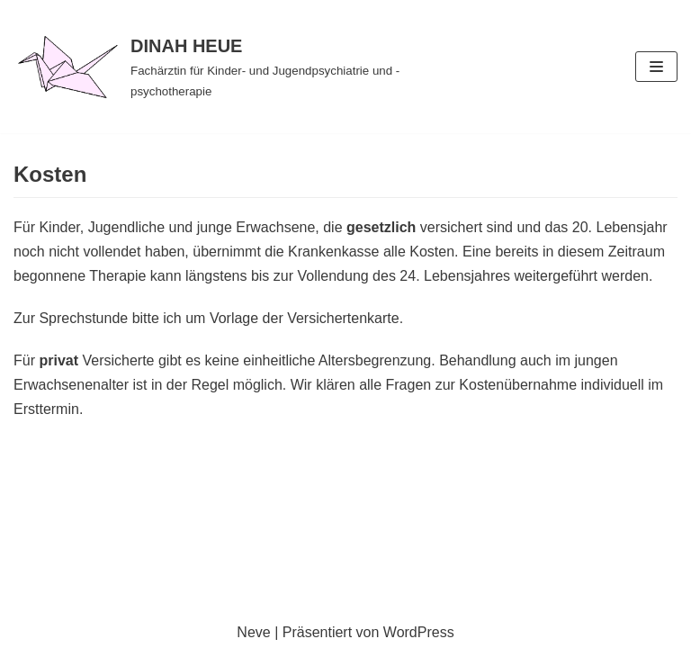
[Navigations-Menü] (656, 66)
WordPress (418, 632)
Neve (253, 632)
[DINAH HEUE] (230, 67)
